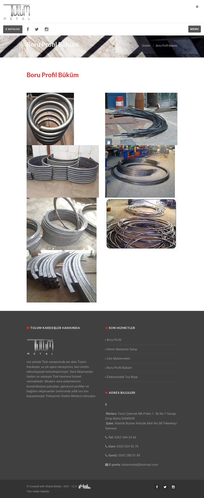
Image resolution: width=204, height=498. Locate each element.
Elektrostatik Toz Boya (121, 377)
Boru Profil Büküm (166, 45)
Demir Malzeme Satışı (121, 349)
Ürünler (146, 45)
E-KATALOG (13, 29)
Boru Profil (113, 340)
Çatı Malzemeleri (117, 358)
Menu (194, 29)
